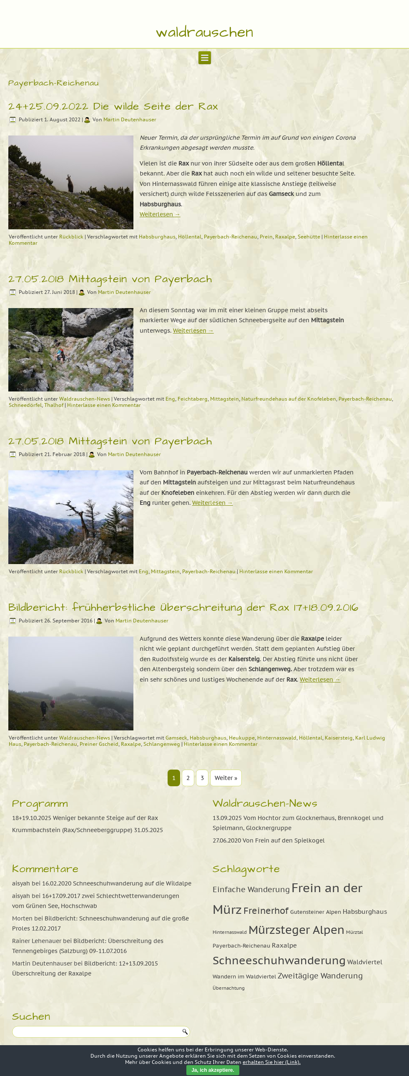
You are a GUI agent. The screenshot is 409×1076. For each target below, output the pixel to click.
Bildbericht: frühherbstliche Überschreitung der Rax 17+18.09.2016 (183, 607)
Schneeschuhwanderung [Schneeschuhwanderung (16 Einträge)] (279, 960)
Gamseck (176, 738)
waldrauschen (204, 32)
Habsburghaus (157, 236)
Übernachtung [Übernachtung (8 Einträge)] (229, 988)
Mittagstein (224, 399)
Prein (266, 236)
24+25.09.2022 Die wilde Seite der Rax (113, 106)
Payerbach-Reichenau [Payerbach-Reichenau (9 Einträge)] (241, 945)
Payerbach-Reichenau (230, 236)
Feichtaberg (193, 399)
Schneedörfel (25, 405)
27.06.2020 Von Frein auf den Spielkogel (269, 840)
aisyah (21, 883)
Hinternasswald (276, 738)
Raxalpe (285, 236)
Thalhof (53, 405)
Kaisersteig (339, 738)
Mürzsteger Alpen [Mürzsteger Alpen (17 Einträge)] (296, 929)
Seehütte (309, 236)
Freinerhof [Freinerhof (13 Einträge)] (266, 910)
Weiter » (226, 778)
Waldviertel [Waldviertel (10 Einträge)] (364, 962)
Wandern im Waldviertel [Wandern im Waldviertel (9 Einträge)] (244, 976)
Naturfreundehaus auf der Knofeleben (288, 399)
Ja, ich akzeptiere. (212, 1070)
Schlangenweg (161, 744)
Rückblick (71, 236)
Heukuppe (242, 738)
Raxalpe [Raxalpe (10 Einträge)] (284, 945)
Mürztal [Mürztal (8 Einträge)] (354, 932)
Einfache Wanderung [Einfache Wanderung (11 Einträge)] (251, 889)
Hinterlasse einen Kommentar (104, 405)
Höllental (189, 236)
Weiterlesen (160, 214)
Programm (40, 803)
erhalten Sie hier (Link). (272, 1062)
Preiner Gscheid (99, 744)
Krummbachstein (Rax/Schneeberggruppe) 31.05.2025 (87, 830)
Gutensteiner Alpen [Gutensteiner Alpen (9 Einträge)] (315, 911)
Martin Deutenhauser (129, 119)
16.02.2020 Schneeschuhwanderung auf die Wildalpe (116, 883)
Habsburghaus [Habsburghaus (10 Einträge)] (365, 911)
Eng (170, 399)
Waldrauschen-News (84, 399)
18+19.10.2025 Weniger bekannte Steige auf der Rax (85, 818)
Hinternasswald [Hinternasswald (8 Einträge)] (230, 932)
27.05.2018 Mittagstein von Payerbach (110, 278)
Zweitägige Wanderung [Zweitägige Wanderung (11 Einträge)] (320, 976)
